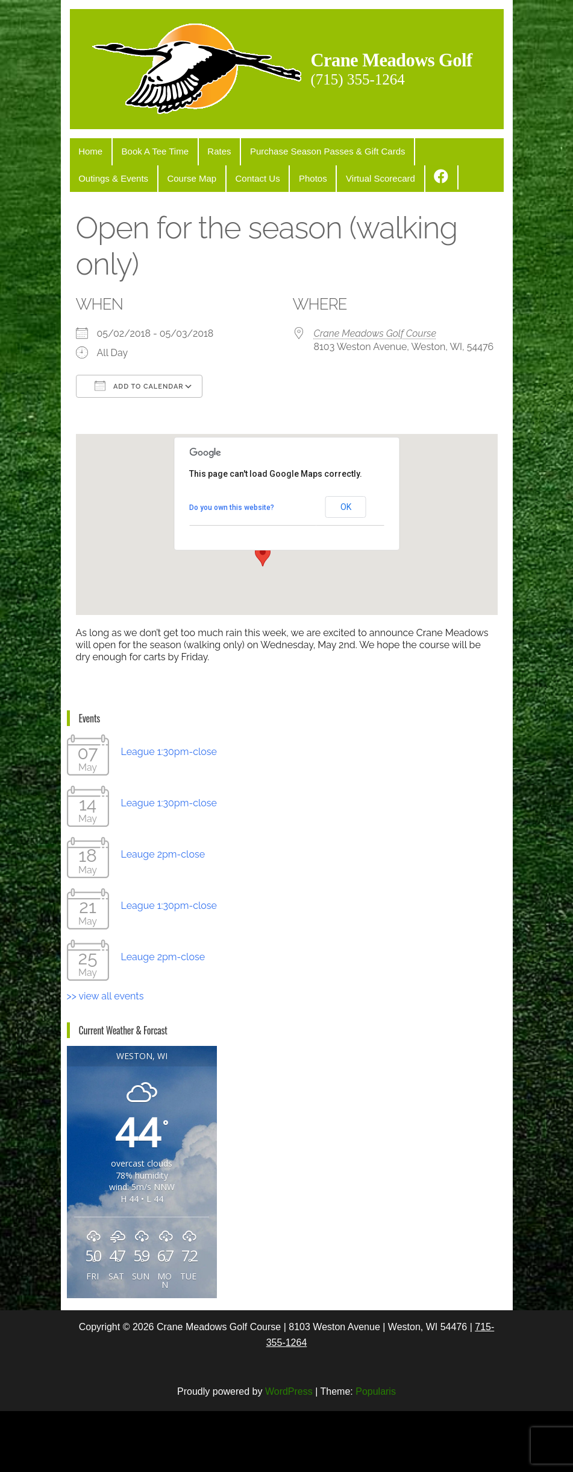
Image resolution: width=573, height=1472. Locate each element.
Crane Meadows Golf (193, 160)
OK (345, 568)
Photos (210, 240)
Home (88, 216)
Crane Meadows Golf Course (375, 394)
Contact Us (160, 240)
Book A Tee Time (146, 216)
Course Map (100, 240)
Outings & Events (434, 216)
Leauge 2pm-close (163, 915)
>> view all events (105, 1057)
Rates (205, 216)
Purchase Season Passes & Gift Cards (308, 216)
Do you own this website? (231, 568)
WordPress (289, 1452)
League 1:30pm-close (169, 812)
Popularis (375, 1452)
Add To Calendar (139, 446)
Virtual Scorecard (272, 240)
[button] (263, 616)
